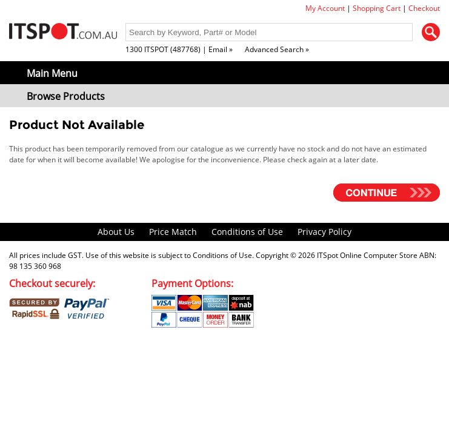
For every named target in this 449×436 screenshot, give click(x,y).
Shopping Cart (377, 8)
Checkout (424, 8)
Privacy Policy (324, 231)
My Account (325, 8)
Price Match (173, 231)
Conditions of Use (247, 231)
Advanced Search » (277, 49)
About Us (116, 231)
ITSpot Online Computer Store (367, 255)
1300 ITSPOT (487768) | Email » (179, 49)
